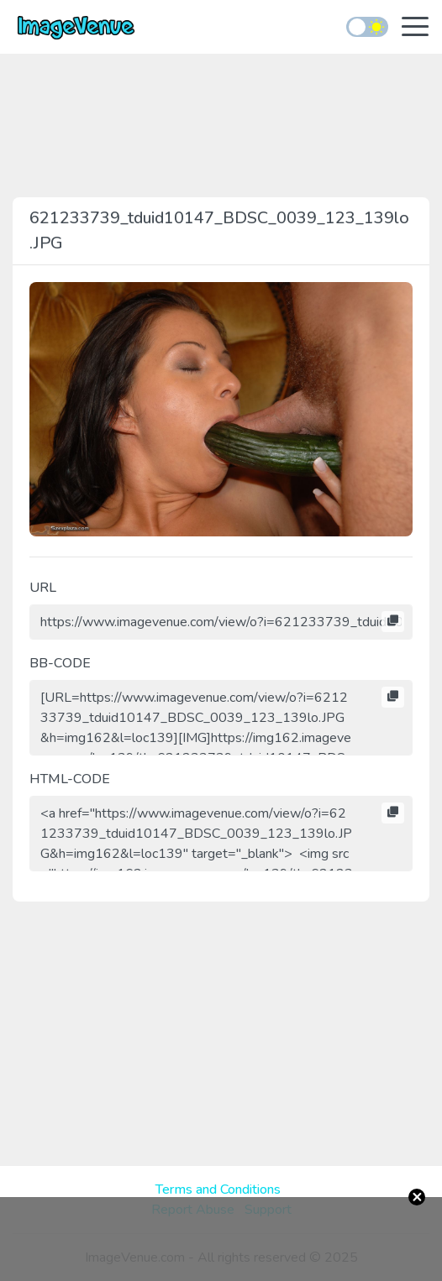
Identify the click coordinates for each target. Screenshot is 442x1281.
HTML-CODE (69, 779)
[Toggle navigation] (415, 28)
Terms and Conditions (218, 1189)
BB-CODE (60, 663)
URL (42, 587)
